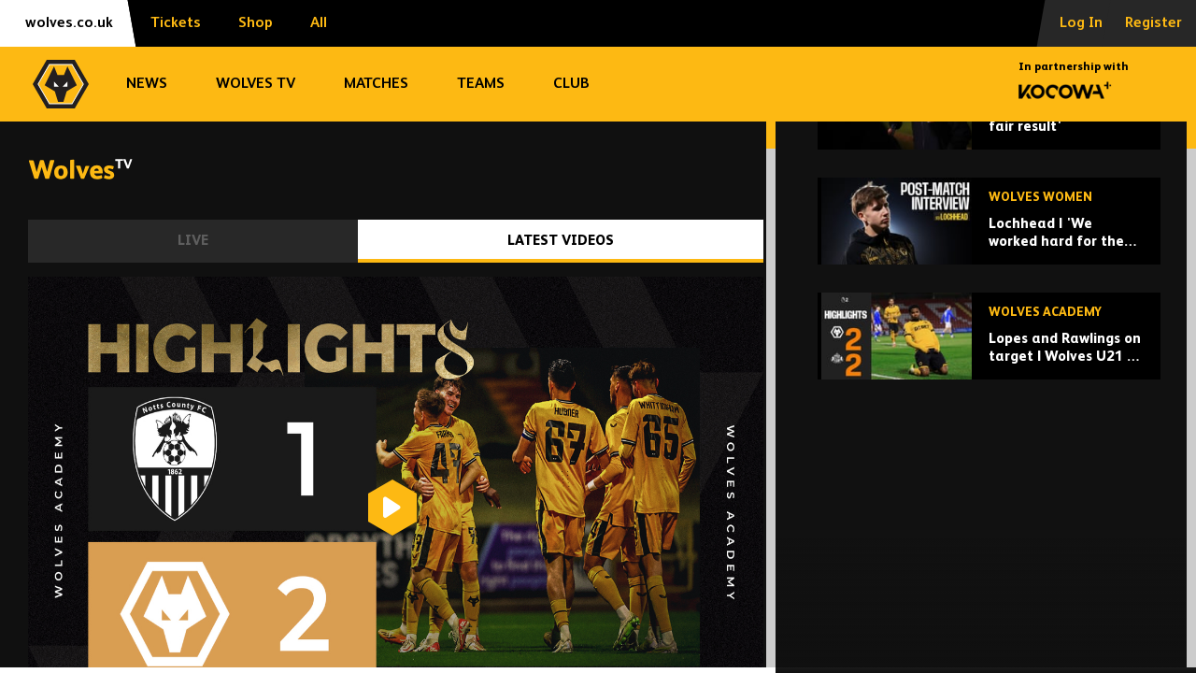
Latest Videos (560, 241)
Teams (481, 84)
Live (193, 241)
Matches (376, 84)
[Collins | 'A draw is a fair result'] (989, 246)
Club (571, 84)
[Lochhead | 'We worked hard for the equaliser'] (989, 361)
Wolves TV (255, 84)
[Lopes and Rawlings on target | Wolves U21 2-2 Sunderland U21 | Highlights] (989, 476)
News (146, 84)
